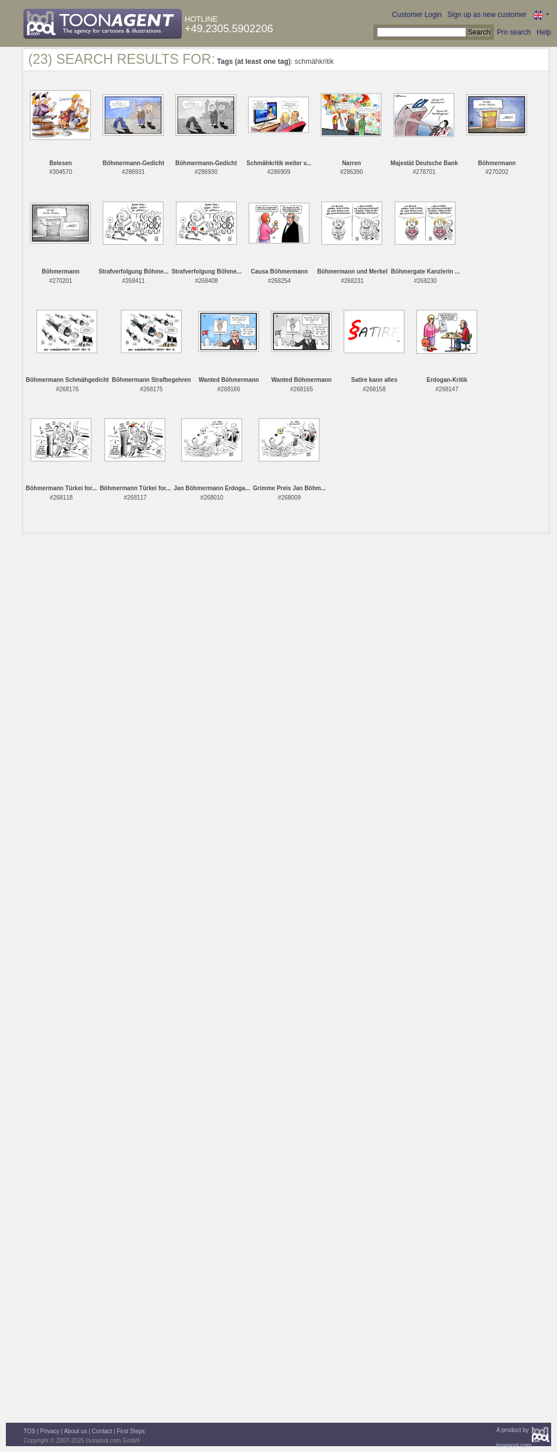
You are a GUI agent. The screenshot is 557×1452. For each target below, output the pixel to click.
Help (543, 32)
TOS (29, 1431)
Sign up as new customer (487, 15)
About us (75, 1431)
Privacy (50, 1431)
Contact (102, 1431)
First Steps (131, 1431)
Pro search (514, 32)
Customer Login (417, 15)
